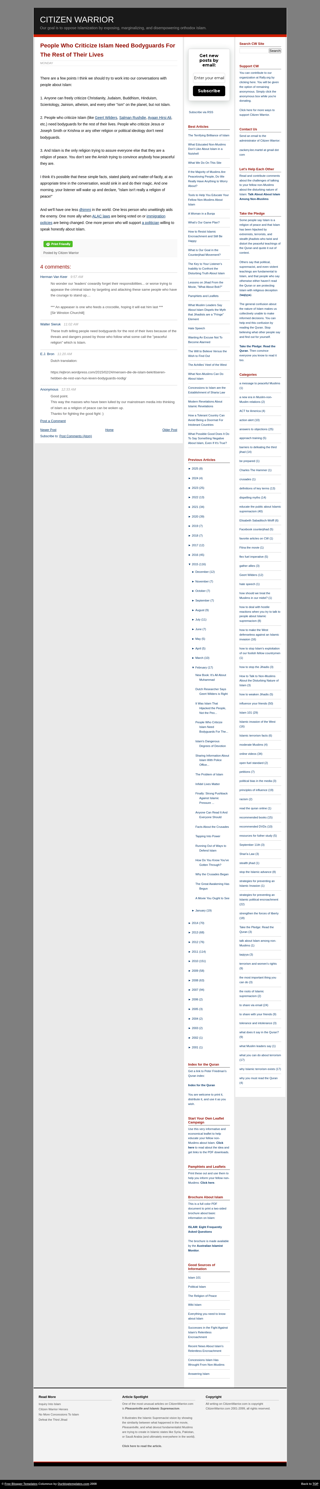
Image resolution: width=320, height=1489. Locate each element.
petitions (245, 771)
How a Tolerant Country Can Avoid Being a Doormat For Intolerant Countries (206, 420)
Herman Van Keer (53, 277)
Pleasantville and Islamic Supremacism (152, 1408)
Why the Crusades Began (211, 874)
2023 (195, 487)
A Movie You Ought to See (212, 898)
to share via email (251, 1005)
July (198, 619)
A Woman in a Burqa (201, 213)
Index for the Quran (201, 1085)
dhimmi (85, 210)
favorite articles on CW (255, 538)
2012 (195, 942)
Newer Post (48, 430)
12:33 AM (68, 389)
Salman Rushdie (132, 118)
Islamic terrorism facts (254, 735)
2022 (195, 497)
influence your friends (254, 703)
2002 (195, 1037)
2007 (195, 989)
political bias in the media (256, 780)
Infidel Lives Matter (207, 784)
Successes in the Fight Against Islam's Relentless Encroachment (208, 1332)
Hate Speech (196, 328)
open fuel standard (252, 762)
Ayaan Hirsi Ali (159, 118)
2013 (195, 932)
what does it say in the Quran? (259, 1032)
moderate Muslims (252, 744)
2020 (195, 516)
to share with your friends (256, 1014)
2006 (195, 999)
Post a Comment (53, 421)
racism (244, 799)
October (200, 590)
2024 (195, 478)
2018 (195, 535)
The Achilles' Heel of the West (207, 364)
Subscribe (209, 90)
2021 (195, 506)
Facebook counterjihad (255, 529)
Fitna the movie (250, 547)
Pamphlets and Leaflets (203, 295)
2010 (195, 961)
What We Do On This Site (205, 162)
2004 (195, 1018)
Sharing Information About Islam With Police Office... (212, 760)
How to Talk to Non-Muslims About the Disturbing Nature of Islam (259, 680)
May (198, 638)
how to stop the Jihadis (255, 666)
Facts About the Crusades (212, 826)
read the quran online (254, 808)
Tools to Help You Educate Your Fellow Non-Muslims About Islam (208, 199)
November (202, 581)
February (201, 667)
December (202, 571)
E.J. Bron (47, 354)
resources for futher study (256, 835)
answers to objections (254, 429)
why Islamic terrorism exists (258, 1069)
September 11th (250, 844)
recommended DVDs (253, 826)
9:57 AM (76, 277)
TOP (315, 1483)
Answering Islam (199, 1373)
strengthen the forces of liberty (259, 913)
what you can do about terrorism (260, 1055)
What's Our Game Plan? (204, 222)
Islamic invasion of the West (257, 721)
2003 (195, 1028)
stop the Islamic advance (256, 871)
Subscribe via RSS (201, 112)
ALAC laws (101, 216)
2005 (195, 1009)
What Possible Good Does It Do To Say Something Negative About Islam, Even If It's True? (208, 438)
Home (109, 430)
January (200, 910)
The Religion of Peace (202, 1295)
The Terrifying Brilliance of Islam (208, 135)
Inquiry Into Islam (50, 1404)
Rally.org (265, 77)
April (198, 648)
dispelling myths (250, 497)
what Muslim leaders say (256, 1046)
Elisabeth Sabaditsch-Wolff (257, 520)
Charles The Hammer (254, 470)
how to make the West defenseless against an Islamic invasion (259, 634)
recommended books (254, 817)
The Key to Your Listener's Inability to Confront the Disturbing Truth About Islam (206, 268)
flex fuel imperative (252, 556)
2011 (195, 951)
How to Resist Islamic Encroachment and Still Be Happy (205, 236)
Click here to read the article (141, 1446)
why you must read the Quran (259, 1078)
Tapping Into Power (207, 836)
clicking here (248, 82)
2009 (195, 970)
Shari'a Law (247, 853)
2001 (195, 1047)
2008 (195, 980)
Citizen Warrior (77, 19)
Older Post (169, 430)
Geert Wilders (106, 118)
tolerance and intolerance (256, 1023)
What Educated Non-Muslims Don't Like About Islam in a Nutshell (207, 149)
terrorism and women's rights (258, 963)
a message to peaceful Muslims (260, 383)
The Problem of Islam (209, 774)
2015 (195, 564)
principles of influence (254, 790)
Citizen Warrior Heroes (53, 1409)
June (198, 629)
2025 (195, 468)
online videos (248, 753)
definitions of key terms (255, 488)
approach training (251, 438)
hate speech (248, 584)
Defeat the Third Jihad (53, 1419)
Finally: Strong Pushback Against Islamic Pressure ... (211, 798)
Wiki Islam (195, 1304)
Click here (207, 1182)
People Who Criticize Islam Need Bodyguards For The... (211, 727)
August (200, 610)
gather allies (248, 565)
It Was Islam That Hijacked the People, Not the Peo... (210, 708)
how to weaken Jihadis (255, 694)
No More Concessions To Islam (59, 1414)
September (202, 600)
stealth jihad (248, 863)
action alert (247, 420)
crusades (246, 479)
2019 (195, 525)
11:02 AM (71, 324)
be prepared (248, 461)
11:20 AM (64, 354)
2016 (195, 554)
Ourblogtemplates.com (73, 1483)
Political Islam (197, 1286)
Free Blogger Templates (21, 1483)
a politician (150, 223)
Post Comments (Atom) (75, 436)
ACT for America (251, 410)
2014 (195, 923)
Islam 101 (194, 1277)
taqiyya (245, 294)
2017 (195, 545)
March (199, 657)
